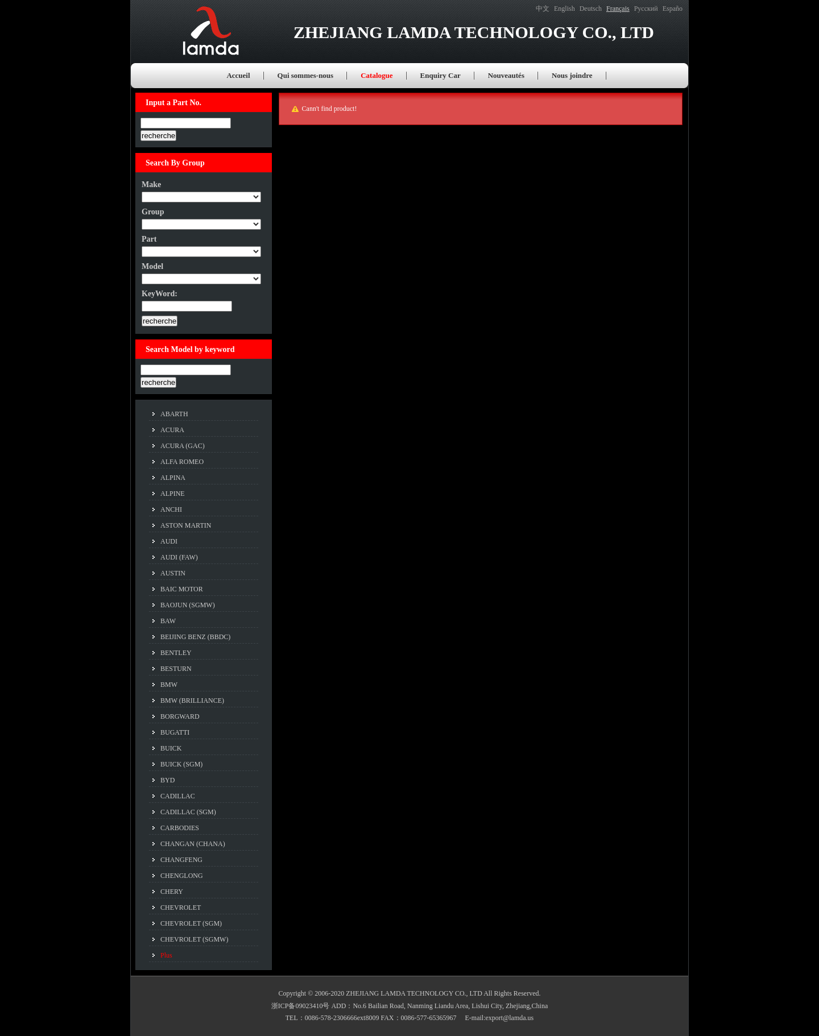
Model (152, 266)
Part (149, 239)
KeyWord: (159, 293)
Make (151, 184)
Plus (166, 955)
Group (153, 212)
